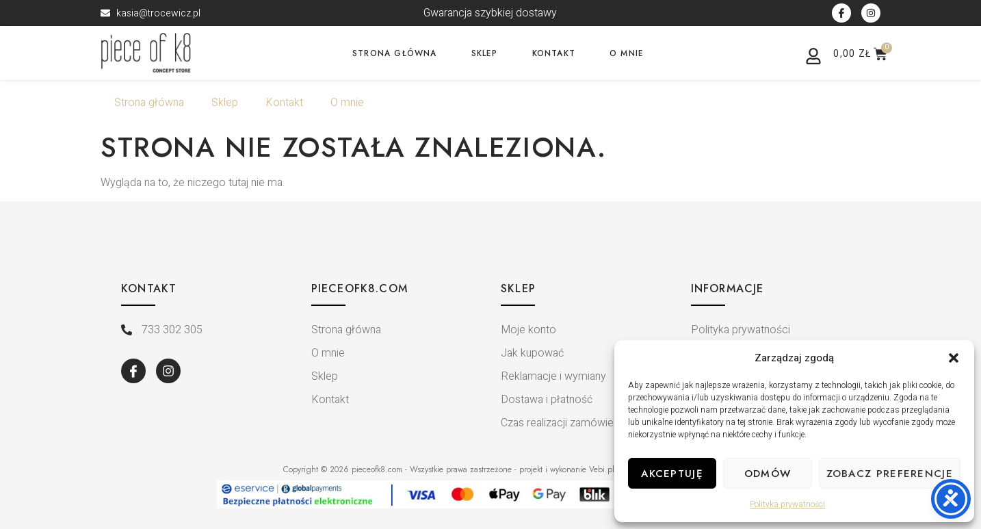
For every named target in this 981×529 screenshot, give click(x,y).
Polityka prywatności (787, 504)
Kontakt (553, 53)
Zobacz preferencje (889, 473)
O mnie (627, 53)
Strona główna (394, 53)
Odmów (768, 473)
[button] (953, 358)
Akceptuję (672, 473)
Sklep (484, 53)
